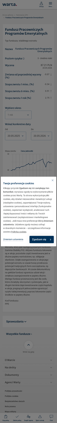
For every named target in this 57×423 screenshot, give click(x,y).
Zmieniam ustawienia (13, 239)
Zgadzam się (41, 239)
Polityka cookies (18, 232)
